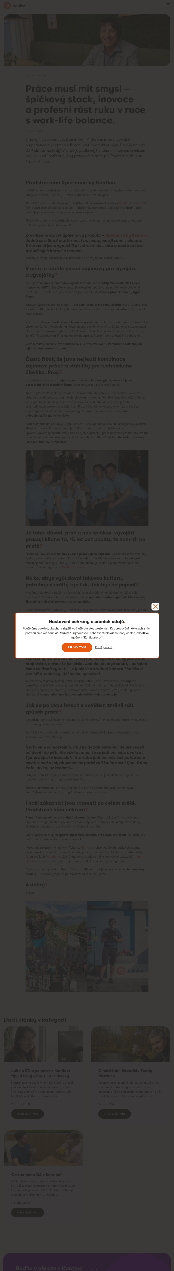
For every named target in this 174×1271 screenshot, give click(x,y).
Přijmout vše (77, 647)
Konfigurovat (103, 647)
